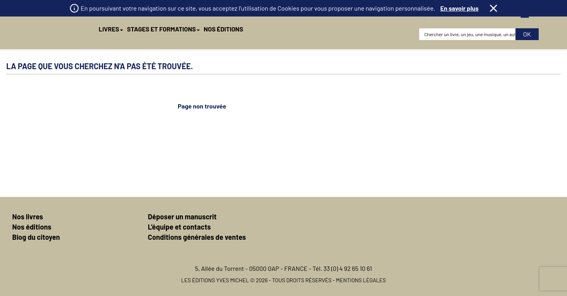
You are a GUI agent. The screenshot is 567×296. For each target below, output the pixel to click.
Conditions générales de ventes (197, 237)
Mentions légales (361, 280)
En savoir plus (459, 8)
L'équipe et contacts (179, 226)
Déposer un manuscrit (182, 216)
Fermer (493, 8)
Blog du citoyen (36, 237)
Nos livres (27, 216)
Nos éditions (32, 226)
